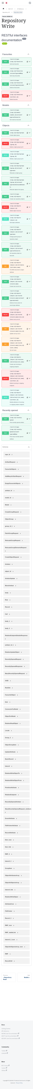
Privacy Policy (19, 1083)
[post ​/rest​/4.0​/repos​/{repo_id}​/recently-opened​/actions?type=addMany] (29, 433)
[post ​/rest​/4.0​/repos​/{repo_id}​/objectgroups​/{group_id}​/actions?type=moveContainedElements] (29, 184)
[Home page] (3, 9)
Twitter (4, 1051)
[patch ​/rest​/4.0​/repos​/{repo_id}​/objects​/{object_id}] (29, 219)
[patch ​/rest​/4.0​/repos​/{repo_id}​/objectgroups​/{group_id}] (29, 155)
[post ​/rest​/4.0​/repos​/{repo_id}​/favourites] (29, 62)
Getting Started (6, 1028)
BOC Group (5, 1065)
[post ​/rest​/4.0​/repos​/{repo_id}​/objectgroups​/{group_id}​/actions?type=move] (29, 168)
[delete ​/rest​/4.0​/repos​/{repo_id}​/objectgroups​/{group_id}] (29, 143)
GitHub (4, 1070)
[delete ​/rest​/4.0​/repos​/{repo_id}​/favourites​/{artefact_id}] (29, 96)
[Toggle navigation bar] (3, 3)
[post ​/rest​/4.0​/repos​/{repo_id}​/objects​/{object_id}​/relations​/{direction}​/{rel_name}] (29, 361)
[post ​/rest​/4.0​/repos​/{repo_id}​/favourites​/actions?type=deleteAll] (29, 84)
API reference (5, 1031)
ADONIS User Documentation (10, 1033)
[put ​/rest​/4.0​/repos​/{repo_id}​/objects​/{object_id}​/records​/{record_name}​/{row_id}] (29, 329)
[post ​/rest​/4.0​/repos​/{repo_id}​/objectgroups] (29, 133)
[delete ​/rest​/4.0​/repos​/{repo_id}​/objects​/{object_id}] (29, 207)
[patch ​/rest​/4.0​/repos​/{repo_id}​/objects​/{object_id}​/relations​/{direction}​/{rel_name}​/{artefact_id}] (29, 397)
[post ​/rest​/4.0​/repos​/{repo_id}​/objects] (29, 197)
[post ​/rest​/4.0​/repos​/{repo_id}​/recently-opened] (29, 419)
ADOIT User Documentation (10, 1036)
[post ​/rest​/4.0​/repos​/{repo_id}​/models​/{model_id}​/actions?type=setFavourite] (29, 115)
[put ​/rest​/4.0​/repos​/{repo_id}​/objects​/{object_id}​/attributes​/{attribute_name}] (29, 266)
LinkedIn (5, 1053)
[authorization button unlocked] (27, 62)
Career (4, 1068)
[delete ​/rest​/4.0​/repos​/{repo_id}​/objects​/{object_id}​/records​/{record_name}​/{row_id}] (29, 315)
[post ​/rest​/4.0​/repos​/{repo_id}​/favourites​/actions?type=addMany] (29, 72)
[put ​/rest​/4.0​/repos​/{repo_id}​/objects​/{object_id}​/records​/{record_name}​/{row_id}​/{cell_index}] (29, 344)
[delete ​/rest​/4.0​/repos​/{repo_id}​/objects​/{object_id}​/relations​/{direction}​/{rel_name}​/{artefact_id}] (29, 378)
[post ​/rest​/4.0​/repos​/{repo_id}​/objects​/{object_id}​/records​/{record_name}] (29, 282)
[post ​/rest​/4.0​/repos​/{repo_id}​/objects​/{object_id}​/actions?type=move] (29, 233)
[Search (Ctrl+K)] (29, 2)
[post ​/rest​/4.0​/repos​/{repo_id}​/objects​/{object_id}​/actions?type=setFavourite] (29, 250)
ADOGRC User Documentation (11, 1038)
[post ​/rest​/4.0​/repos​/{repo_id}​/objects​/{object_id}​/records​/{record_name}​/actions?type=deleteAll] (29, 298)
